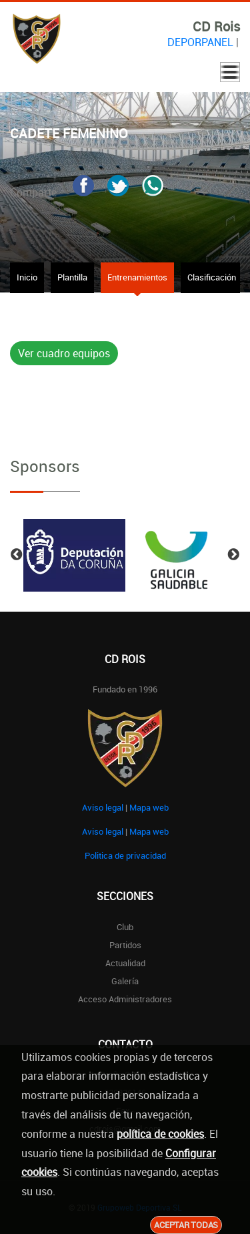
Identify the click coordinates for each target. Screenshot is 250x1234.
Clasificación (211, 277)
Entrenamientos (137, 277)
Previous (16, 555)
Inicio (27, 277)
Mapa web (149, 807)
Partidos (125, 945)
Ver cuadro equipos (64, 353)
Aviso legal (102, 807)
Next (233, 555)
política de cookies (160, 1133)
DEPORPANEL (200, 42)
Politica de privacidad (125, 855)
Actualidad (125, 963)
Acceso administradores (125, 999)
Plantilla (72, 277)
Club (125, 927)
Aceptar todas (186, 1225)
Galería (125, 981)
